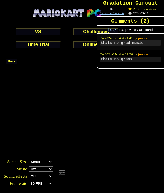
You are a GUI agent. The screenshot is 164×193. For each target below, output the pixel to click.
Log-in (113, 29)
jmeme (143, 38)
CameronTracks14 (112, 13)
